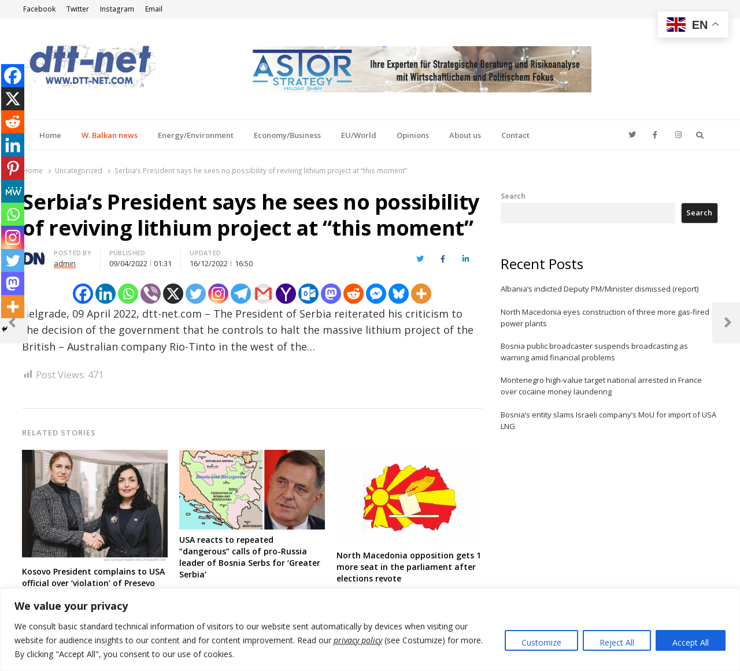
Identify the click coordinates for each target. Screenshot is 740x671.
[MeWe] (12, 191)
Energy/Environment (196, 135)
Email (153, 9)
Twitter (77, 9)
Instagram (117, 9)
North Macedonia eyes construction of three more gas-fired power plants (605, 318)
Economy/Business (287, 135)
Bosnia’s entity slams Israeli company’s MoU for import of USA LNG (608, 420)
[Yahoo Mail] (286, 294)
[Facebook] (83, 294)
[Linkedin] (105, 294)
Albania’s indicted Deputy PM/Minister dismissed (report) (599, 289)
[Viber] (150, 294)
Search (513, 195)
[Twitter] (196, 294)
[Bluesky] (398, 294)
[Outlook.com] (308, 294)
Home (50, 135)
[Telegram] (241, 294)
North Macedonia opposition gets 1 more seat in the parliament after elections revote (408, 567)
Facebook (39, 9)
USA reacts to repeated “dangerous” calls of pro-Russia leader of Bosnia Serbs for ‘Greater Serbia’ (249, 557)
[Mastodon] (331, 294)
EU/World (358, 135)
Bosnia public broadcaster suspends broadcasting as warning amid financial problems (594, 352)
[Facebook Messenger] (376, 294)
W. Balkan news (110, 135)
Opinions (413, 135)
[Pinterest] (12, 168)
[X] (173, 294)
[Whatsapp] (128, 294)
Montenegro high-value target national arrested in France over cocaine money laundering (601, 386)
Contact (515, 135)
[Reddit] (353, 294)
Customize (541, 642)
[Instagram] (218, 294)
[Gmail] (263, 294)
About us (465, 135)
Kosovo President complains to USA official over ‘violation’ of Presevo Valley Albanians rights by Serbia (93, 583)
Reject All (617, 642)
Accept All (690, 642)
